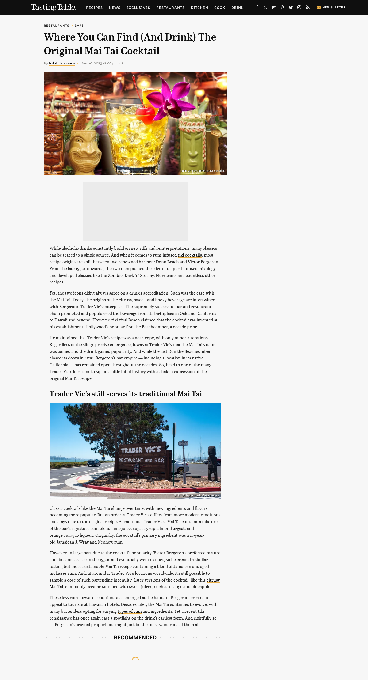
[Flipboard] (274, 8)
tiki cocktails (190, 255)
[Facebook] (257, 8)
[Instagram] (299, 8)
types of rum (130, 611)
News (114, 7)
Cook (219, 7)
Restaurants (170, 7)
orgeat (179, 528)
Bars (79, 25)
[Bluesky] (290, 8)
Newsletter (331, 7)
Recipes (94, 7)
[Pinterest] (282, 8)
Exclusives (138, 7)
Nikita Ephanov (62, 63)
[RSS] (307, 8)
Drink (237, 7)
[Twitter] (265, 8)
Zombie (115, 275)
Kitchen (199, 7)
